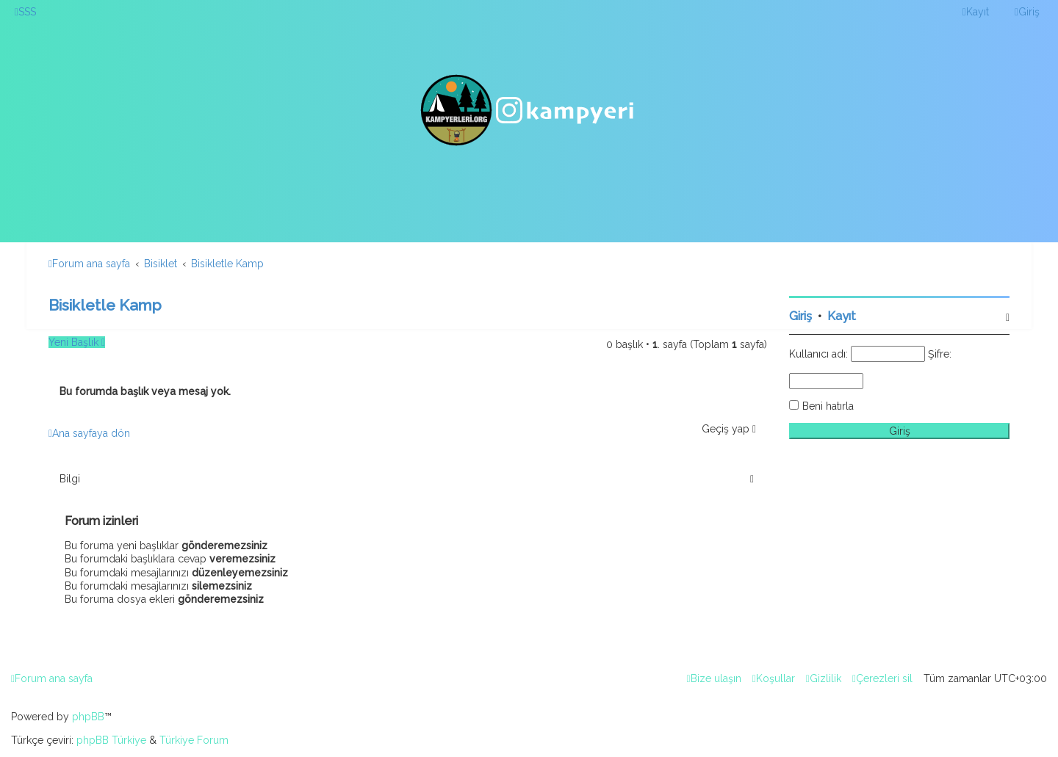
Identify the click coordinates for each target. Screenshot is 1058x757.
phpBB (88, 716)
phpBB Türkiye (111, 740)
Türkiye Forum (193, 740)
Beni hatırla (828, 406)
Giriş (800, 316)
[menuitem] (25, 11)
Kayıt (841, 316)
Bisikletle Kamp (105, 305)
